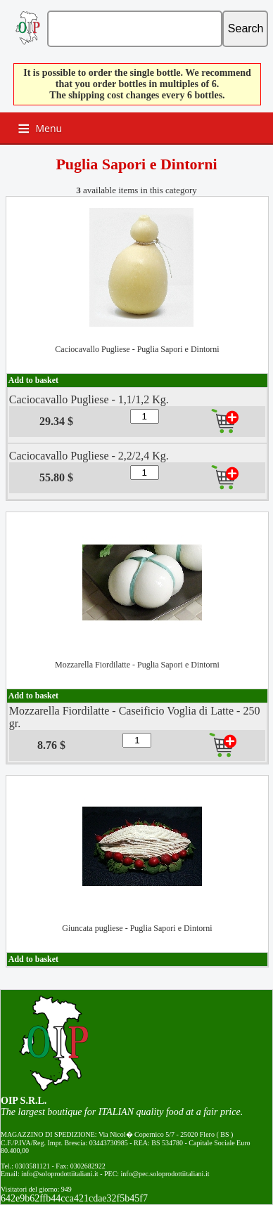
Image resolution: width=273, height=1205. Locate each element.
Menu (49, 128)
